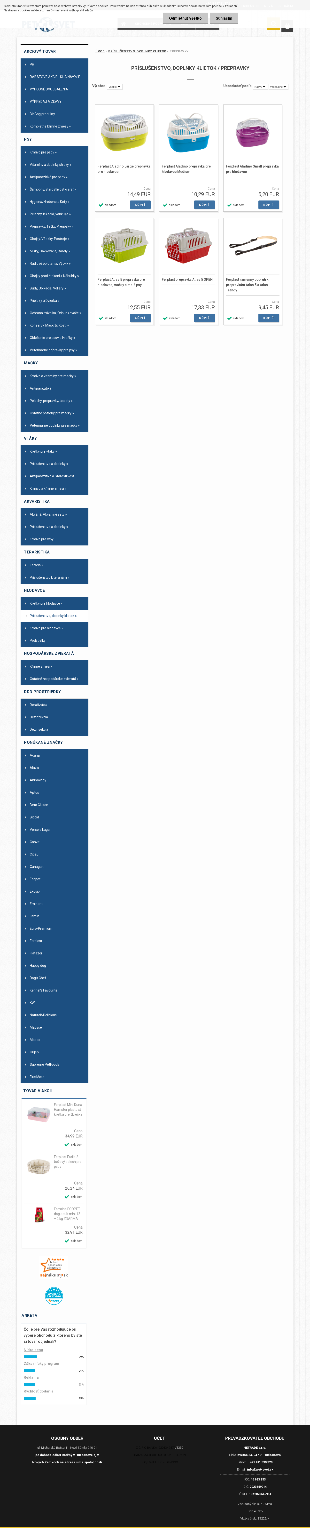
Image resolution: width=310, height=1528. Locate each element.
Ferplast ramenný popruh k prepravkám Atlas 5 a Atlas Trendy (247, 285)
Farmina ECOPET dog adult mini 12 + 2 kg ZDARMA (67, 1214)
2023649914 (258, 1486)
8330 (180, 1447)
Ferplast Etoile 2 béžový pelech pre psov (68, 1161)
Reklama (31, 1377)
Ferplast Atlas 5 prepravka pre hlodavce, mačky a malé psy (121, 282)
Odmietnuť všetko (185, 18)
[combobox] (260, 87)
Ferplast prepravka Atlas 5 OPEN (187, 279)
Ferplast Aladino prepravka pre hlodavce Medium (186, 169)
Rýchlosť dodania (39, 1391)
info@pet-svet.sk (260, 1469)
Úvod (100, 51)
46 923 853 (258, 1479)
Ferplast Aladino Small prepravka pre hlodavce (252, 169)
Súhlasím (224, 18)
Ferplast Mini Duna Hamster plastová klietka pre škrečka (68, 1109)
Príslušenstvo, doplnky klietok (137, 51)
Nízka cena (33, 1350)
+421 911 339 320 (260, 1462)
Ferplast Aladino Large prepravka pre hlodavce (124, 169)
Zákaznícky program (41, 1363)
